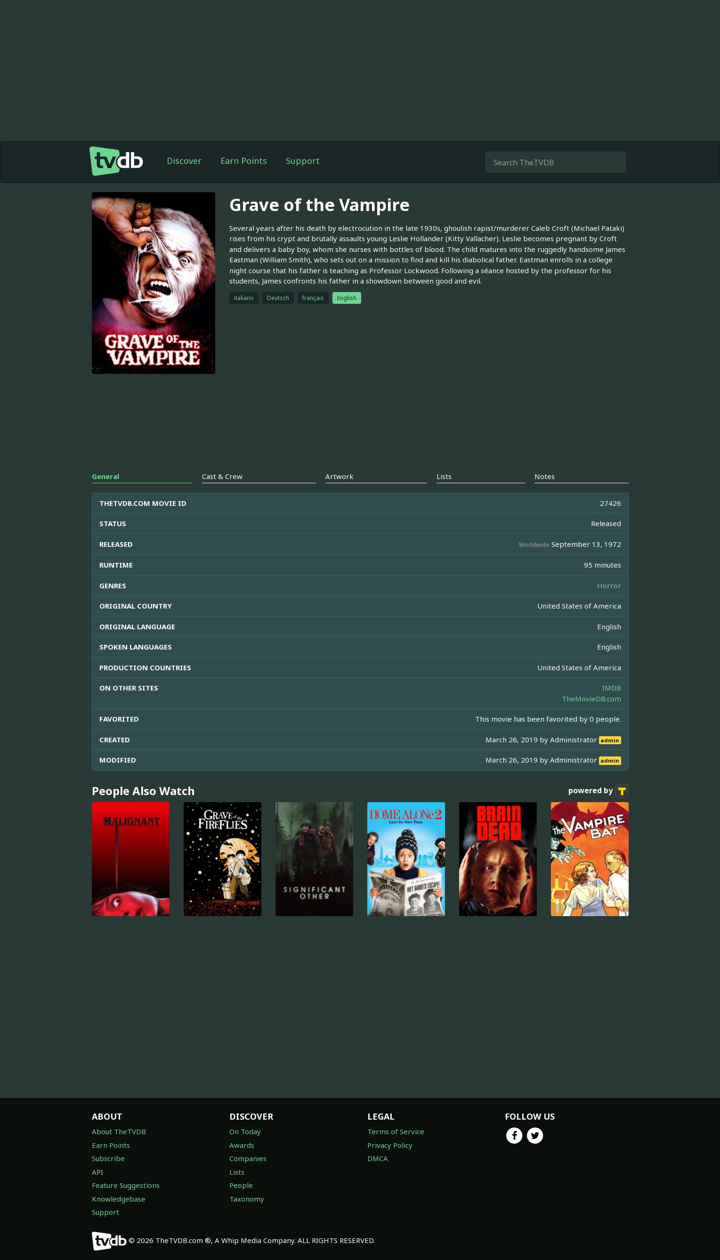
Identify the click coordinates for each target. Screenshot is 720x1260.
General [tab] (105, 476)
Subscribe (108, 1158)
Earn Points (243, 160)
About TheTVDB (119, 1131)
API (97, 1172)
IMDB (611, 687)
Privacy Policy (390, 1145)
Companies (248, 1158)
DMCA (377, 1158)
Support (303, 160)
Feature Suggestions (126, 1185)
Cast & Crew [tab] (222, 476)
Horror (609, 585)
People (241, 1185)
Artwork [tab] (339, 476)
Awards (241, 1145)
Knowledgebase (119, 1198)
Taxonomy (246, 1198)
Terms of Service (395, 1131)
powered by (598, 791)
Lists (236, 1172)
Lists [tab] (444, 476)
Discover (184, 160)
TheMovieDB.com (591, 698)
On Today (245, 1131)
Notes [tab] (544, 476)
